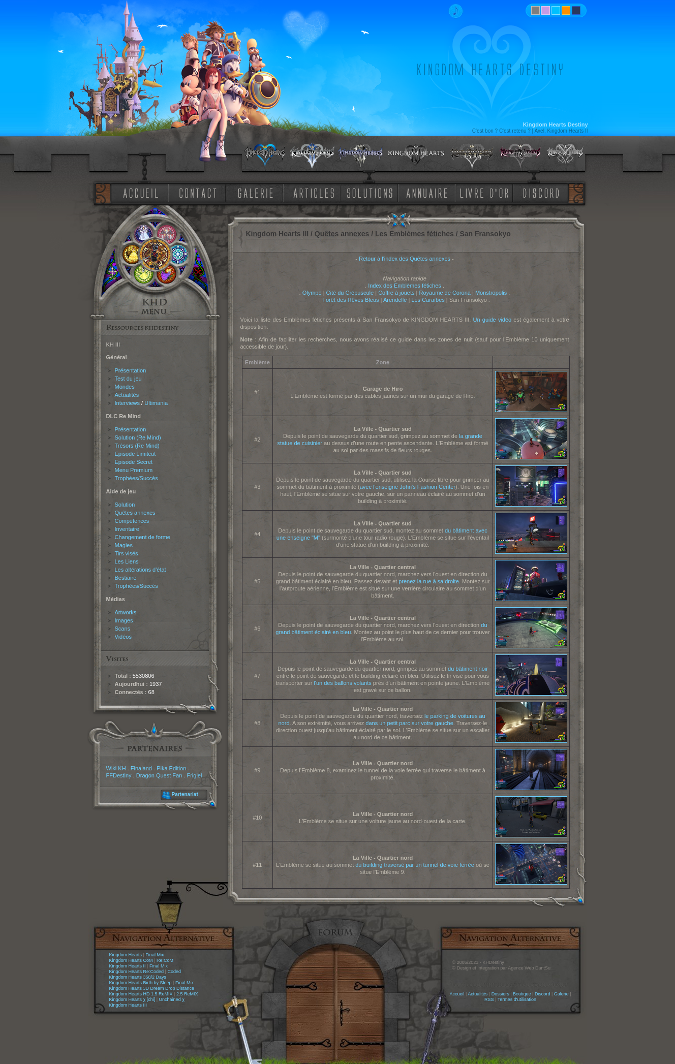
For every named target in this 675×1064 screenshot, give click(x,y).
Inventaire (127, 529)
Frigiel (194, 775)
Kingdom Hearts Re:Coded (136, 971)
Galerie (561, 993)
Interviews (127, 403)
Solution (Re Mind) (138, 437)
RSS (489, 999)
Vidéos (123, 637)
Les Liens (127, 561)
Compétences (132, 521)
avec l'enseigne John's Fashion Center (407, 487)
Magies (124, 545)
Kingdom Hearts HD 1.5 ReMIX (141, 993)
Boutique (522, 993)
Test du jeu (128, 378)
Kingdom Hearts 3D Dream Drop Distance (152, 988)
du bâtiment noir (468, 669)
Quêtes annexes (135, 513)
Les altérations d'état (140, 570)
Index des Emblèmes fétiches (404, 286)
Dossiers (500, 993)
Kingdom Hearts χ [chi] (132, 999)
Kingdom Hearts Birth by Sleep (140, 982)
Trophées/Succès (136, 478)
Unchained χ (172, 999)
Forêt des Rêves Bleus (350, 300)
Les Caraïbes (427, 300)
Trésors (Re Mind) (137, 446)
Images (124, 620)
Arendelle (395, 300)
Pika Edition (171, 768)
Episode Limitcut (135, 454)
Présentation (130, 370)
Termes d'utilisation (517, 999)
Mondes (125, 387)
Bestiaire (126, 578)
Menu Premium (134, 470)
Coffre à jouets (396, 293)
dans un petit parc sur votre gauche (409, 723)
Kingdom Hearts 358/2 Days (138, 977)
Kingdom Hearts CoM (131, 960)
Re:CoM (165, 960)
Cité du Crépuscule (350, 293)
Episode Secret (134, 462)
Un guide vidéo (492, 320)
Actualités (127, 395)
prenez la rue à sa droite (428, 581)
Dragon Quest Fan (159, 775)
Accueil (456, 993)
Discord (542, 993)
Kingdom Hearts (125, 954)
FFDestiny (119, 775)
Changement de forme (142, 537)
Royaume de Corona (445, 293)
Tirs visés (126, 553)
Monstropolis (491, 293)
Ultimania (156, 403)
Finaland (141, 768)
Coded (174, 971)
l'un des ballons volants (342, 683)
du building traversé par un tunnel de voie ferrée (414, 865)
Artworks (126, 612)
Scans (123, 628)
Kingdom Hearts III (128, 1005)
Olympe (312, 293)
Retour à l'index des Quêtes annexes (404, 259)
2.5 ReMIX (187, 993)
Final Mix (154, 954)
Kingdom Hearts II (127, 965)
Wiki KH (116, 768)
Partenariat (185, 794)
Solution (125, 505)
